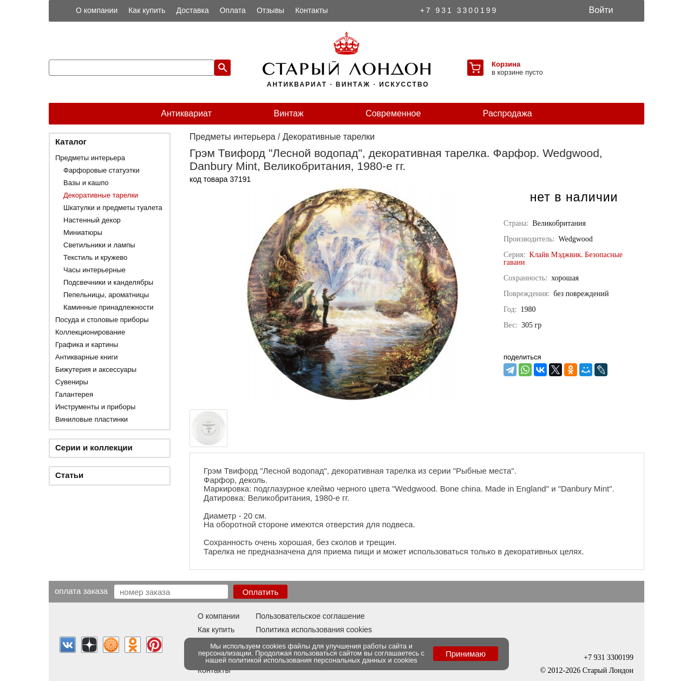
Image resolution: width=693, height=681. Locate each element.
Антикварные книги (86, 357)
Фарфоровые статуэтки (101, 170)
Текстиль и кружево (95, 257)
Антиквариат (186, 113)
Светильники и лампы (99, 245)
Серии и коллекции (94, 447)
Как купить (146, 10)
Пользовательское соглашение (310, 616)
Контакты (311, 10)
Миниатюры (82, 232)
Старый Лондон (608, 670)
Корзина (506, 64)
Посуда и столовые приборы (102, 320)
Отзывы (270, 10)
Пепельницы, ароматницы (106, 295)
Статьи (69, 475)
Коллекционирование (90, 332)
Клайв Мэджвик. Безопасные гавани (563, 258)
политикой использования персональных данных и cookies (322, 660)
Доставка (192, 10)
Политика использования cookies (314, 629)
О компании (96, 10)
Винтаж (288, 113)
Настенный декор (92, 220)
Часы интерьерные (94, 270)
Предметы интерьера (90, 158)
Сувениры (71, 382)
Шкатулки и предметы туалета (112, 208)
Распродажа (507, 113)
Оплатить (261, 592)
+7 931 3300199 (459, 10)
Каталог (71, 141)
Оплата (233, 10)
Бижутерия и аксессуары (95, 369)
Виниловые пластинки (91, 419)
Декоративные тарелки (100, 195)
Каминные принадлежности (108, 307)
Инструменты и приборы (95, 407)
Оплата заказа (81, 590)
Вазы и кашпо (85, 183)
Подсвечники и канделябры (108, 282)
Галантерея (74, 394)
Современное (393, 113)
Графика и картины (86, 344)
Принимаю (466, 653)
